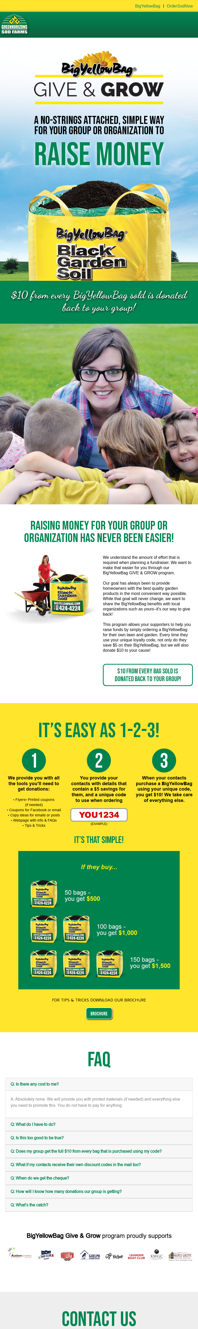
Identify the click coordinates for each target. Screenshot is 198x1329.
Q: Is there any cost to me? (35, 1084)
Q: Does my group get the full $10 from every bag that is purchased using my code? (86, 1151)
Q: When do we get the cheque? (40, 1178)
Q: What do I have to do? (33, 1124)
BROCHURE (99, 1014)
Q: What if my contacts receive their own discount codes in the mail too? (76, 1164)
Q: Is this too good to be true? (37, 1137)
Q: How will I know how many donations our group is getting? (66, 1191)
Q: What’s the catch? (29, 1205)
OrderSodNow (180, 6)
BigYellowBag (147, 6)
